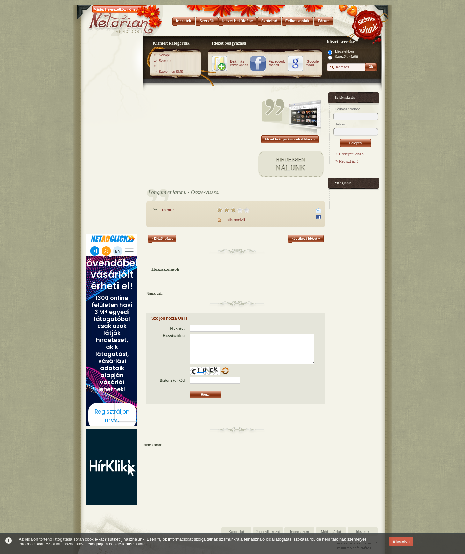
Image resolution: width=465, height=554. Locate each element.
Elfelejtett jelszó (351, 154)
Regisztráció (348, 161)
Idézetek (362, 532)
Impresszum (299, 532)
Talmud (168, 210)
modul (312, 63)
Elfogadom (401, 541)
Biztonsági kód (172, 380)
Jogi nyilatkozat (268, 532)
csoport (277, 63)
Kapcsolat (236, 532)
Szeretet (165, 61)
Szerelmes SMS (171, 71)
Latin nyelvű (235, 220)
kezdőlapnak (239, 63)
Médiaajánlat (331, 532)
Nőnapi (164, 55)
